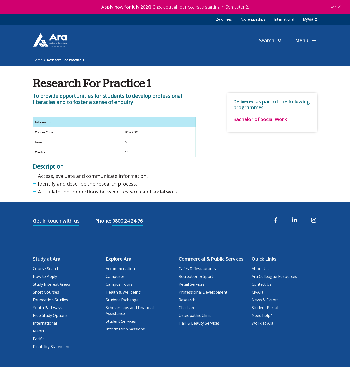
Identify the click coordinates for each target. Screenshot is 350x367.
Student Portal (265, 307)
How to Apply (45, 276)
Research (187, 300)
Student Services (121, 321)
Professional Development (203, 292)
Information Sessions (125, 329)
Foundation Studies (50, 300)
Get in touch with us (56, 221)
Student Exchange (122, 300)
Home (38, 60)
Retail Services (192, 284)
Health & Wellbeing (123, 292)
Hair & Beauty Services (199, 323)
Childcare (187, 307)
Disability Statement (51, 346)
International (284, 19)
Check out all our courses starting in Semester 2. (175, 7)
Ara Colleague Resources (274, 276)
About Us (260, 268)
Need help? (262, 315)
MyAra (310, 19)
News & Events (265, 300)
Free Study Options (50, 315)
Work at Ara (262, 323)
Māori (38, 331)
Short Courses (46, 292)
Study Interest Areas (51, 284)
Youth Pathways (47, 307)
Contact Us (261, 284)
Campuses (115, 276)
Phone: (103, 221)
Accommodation (120, 268)
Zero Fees (224, 19)
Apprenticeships (253, 19)
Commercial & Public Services (211, 259)
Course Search (46, 268)
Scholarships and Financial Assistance (130, 310)
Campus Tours (119, 284)
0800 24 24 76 (127, 221)
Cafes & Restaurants (197, 268)
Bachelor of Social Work (260, 119)
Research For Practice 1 (65, 60)
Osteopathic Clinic (195, 315)
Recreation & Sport (196, 276)
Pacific (38, 338)
